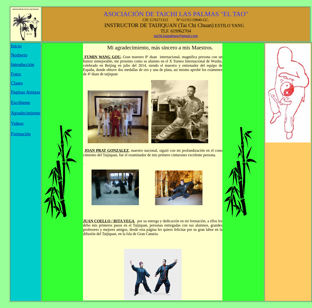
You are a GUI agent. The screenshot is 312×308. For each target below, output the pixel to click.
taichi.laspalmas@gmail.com (176, 36)
